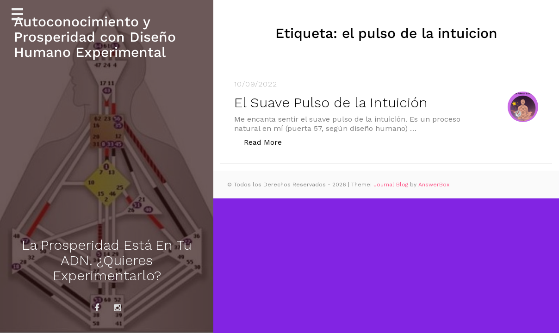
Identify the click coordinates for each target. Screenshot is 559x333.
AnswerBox (433, 184)
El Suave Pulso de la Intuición (331, 102)
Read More (268, 142)
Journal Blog (391, 184)
